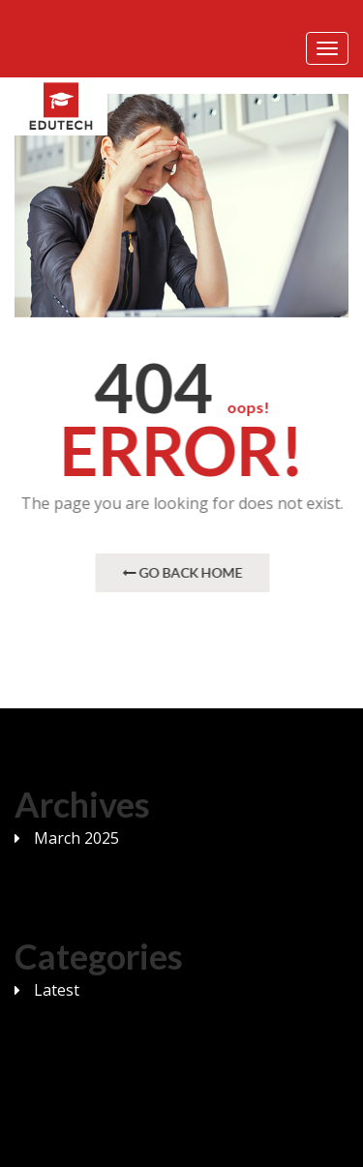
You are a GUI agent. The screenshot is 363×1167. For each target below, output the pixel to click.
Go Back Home (183, 572)
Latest (56, 990)
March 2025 (76, 838)
